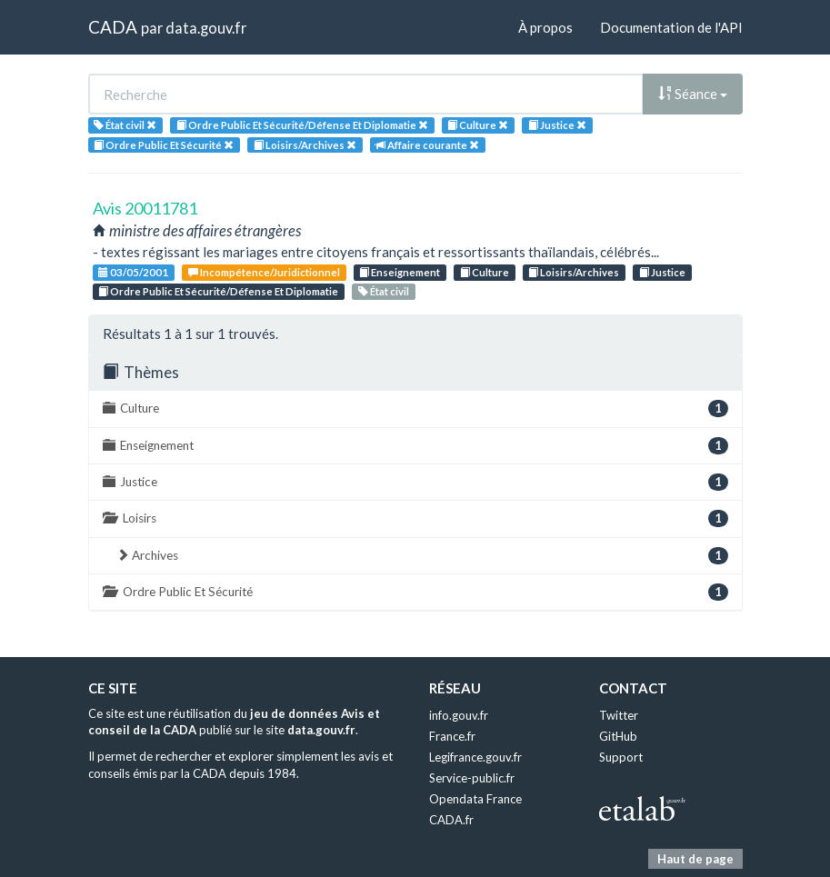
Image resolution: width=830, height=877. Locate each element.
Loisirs (415, 518)
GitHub (618, 736)
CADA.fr (451, 819)
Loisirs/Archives (573, 272)
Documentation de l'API (671, 27)
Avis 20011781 (145, 208)
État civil (383, 291)
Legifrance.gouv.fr (475, 757)
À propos (545, 27)
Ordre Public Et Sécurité (415, 592)
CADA (112, 26)
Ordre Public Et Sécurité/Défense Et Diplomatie (218, 291)
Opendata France (475, 799)
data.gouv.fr (205, 27)
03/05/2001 (133, 272)
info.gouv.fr (458, 715)
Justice (662, 272)
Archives (422, 555)
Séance (692, 93)
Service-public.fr (472, 778)
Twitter (618, 715)
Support (621, 757)
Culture (484, 272)
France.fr (452, 736)
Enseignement (399, 272)
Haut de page (695, 859)
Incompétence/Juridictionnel (264, 272)
